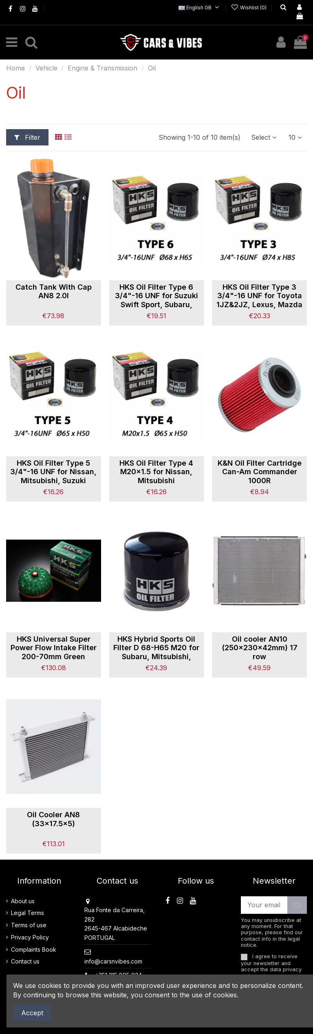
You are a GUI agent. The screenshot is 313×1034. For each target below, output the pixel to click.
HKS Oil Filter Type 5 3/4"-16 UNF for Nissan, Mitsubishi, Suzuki (53, 472)
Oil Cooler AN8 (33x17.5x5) (53, 819)
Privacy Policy (30, 937)
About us (23, 901)
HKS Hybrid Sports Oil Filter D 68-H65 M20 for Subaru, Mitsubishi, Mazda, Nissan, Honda (156, 652)
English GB (200, 7)
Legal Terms (27, 912)
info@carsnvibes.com (113, 961)
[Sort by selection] (264, 137)
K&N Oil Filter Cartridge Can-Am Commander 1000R (260, 472)
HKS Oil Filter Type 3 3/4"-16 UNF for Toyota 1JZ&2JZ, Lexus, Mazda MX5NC (259, 300)
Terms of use (28, 925)
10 (295, 137)
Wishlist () (249, 7)
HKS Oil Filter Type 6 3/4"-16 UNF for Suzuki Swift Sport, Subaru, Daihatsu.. (156, 300)
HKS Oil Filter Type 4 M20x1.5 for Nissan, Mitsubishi (156, 472)
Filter (27, 137)
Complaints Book (33, 949)
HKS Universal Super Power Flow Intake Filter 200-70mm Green (54, 648)
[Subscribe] (297, 905)
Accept (32, 1013)
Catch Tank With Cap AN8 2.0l (53, 291)
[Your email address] (264, 905)
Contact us (25, 961)
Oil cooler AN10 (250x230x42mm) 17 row (260, 648)
